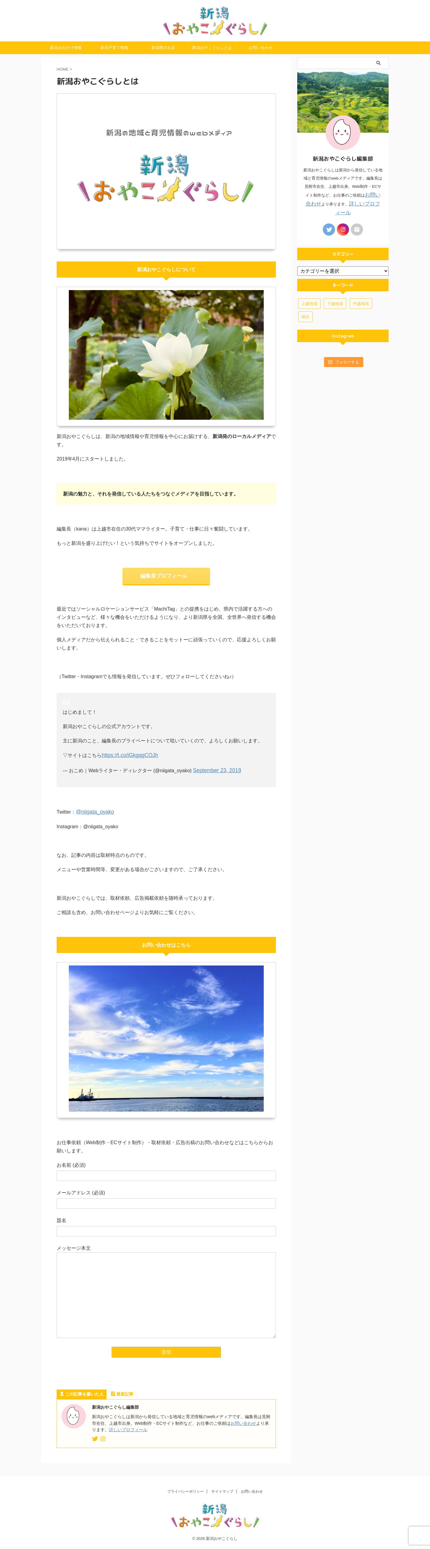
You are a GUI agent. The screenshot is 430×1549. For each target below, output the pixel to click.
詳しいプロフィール (128, 1438)
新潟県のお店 (163, 60)
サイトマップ (222, 1493)
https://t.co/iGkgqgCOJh (127, 766)
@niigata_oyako (93, 821)
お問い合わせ (261, 60)
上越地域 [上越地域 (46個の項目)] (309, 303)
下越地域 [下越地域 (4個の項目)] (335, 303)
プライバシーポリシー (185, 1493)
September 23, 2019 (215, 780)
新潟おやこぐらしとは (212, 60)
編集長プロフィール (163, 587)
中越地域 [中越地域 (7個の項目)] (361, 303)
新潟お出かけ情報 (66, 60)
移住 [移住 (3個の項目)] (305, 316)
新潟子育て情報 (114, 60)
